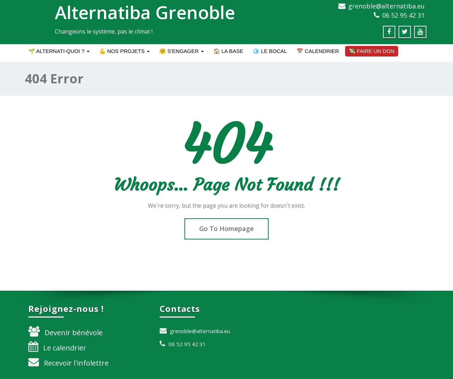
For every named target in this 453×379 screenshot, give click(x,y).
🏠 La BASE (228, 51)
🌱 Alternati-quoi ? (59, 51)
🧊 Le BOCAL (270, 51)
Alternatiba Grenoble (145, 12)
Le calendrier (64, 348)
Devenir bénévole (74, 332)
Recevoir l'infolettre (76, 363)
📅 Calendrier (318, 51)
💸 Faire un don (372, 51)
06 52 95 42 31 (403, 15)
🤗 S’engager (181, 51)
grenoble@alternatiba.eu (386, 6)
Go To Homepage (226, 228)
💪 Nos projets (124, 51)
